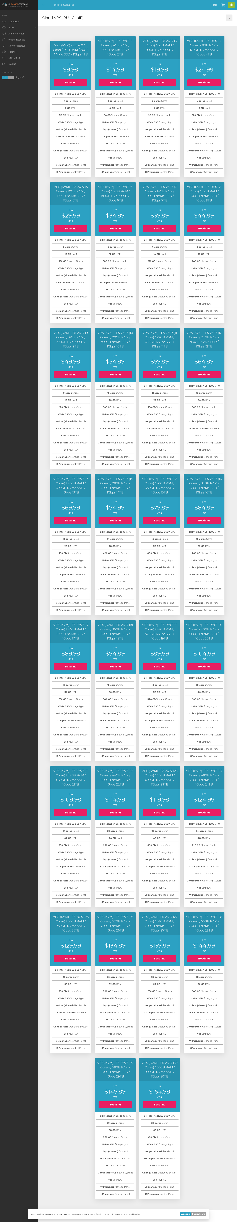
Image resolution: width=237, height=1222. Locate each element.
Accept (185, 1214)
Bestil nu (70, 82)
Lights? (13, 78)
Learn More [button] (198, 1214)
